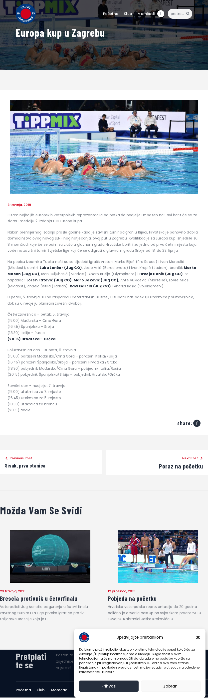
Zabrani (171, 686)
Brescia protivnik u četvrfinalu (40, 599)
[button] (198, 637)
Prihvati (108, 686)
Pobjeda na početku (133, 599)
